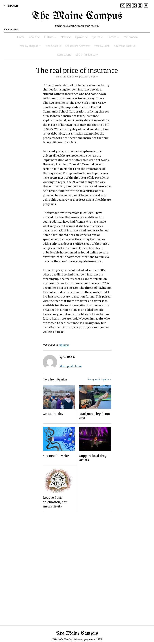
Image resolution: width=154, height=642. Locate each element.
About (33, 37)
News (64, 37)
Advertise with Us (124, 46)
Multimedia (131, 37)
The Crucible (53, 46)
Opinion (79, 37)
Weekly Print (101, 46)
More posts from (70, 366)
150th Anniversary (86, 54)
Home (21, 37)
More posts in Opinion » (99, 379)
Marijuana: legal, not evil (94, 415)
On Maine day (53, 413)
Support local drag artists (92, 457)
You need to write (56, 455)
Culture (48, 37)
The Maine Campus (77, 16)
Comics (112, 37)
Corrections (64, 54)
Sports (96, 37)
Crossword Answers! (77, 46)
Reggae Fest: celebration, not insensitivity (55, 501)
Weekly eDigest (28, 46)
